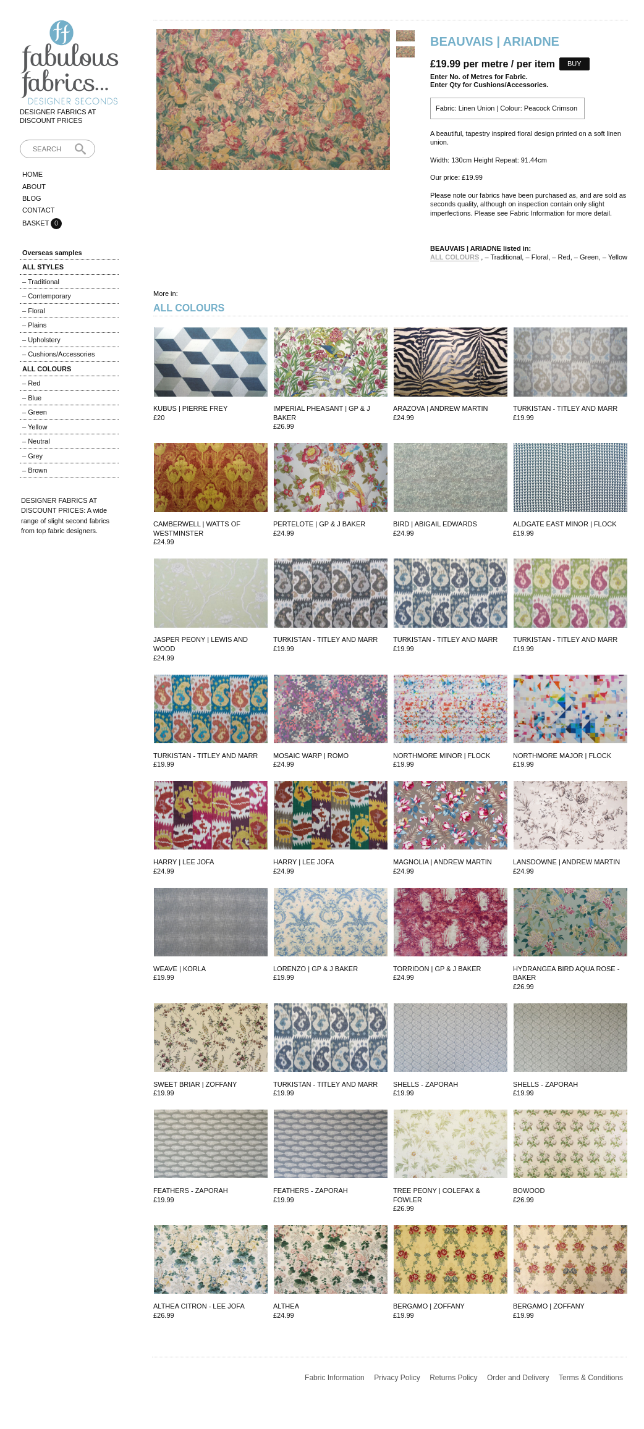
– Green (34, 412)
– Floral (33, 310)
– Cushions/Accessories (58, 354)
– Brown (34, 470)
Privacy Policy (397, 1377)
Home (32, 174)
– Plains (34, 325)
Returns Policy (453, 1377)
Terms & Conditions (591, 1377)
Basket (36, 223)
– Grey (32, 456)
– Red (31, 383)
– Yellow (34, 427)
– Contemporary (46, 296)
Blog (31, 198)
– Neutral (36, 441)
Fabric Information (335, 1377)
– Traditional (40, 281)
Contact (38, 210)
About (34, 186)
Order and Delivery (518, 1377)
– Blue (31, 398)
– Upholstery (41, 340)
